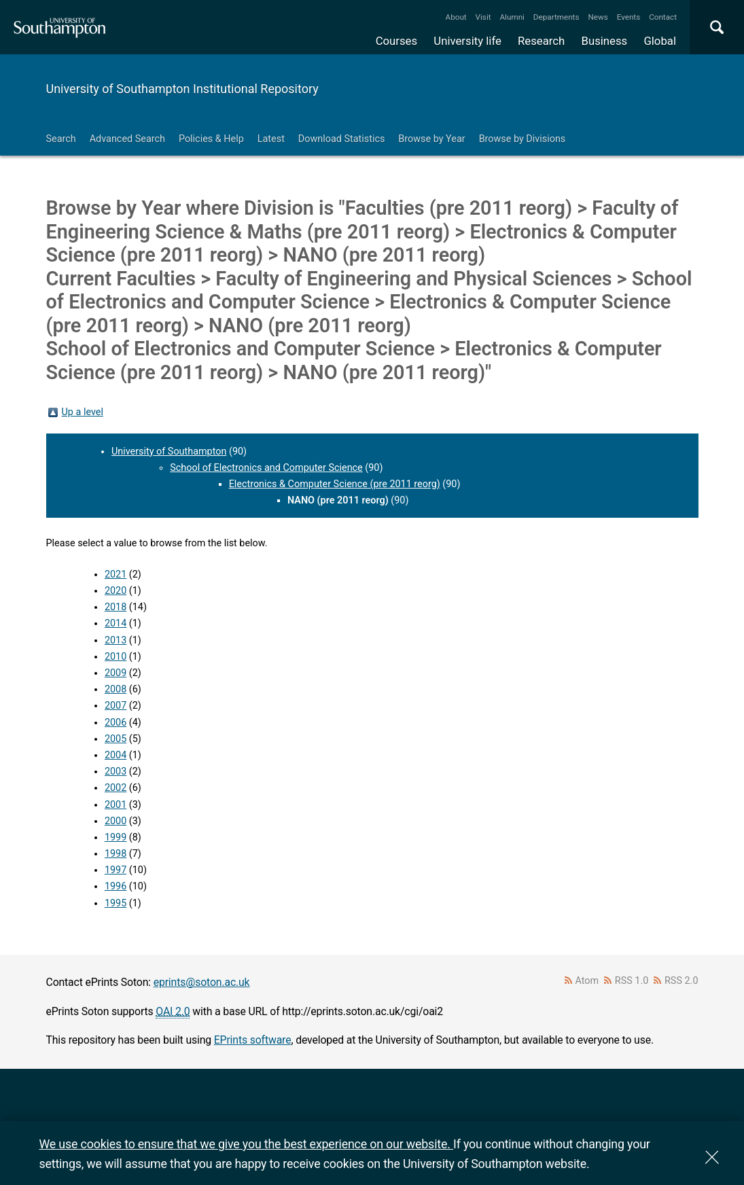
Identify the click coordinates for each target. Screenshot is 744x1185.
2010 (115, 656)
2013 (115, 640)
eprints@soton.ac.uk (202, 982)
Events (629, 17)
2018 (115, 607)
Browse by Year (431, 139)
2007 (115, 705)
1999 (115, 837)
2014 (115, 623)
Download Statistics (341, 139)
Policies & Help (211, 139)
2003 (115, 771)
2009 (115, 673)
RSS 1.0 (632, 981)
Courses (396, 41)
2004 (115, 755)
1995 (115, 903)
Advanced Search (127, 139)
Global (659, 41)
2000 (115, 821)
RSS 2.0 (681, 981)
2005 (115, 739)
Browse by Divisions (522, 139)
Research (541, 41)
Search (61, 139)
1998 (115, 854)
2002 (115, 788)
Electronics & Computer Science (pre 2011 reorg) (334, 484)
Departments (556, 17)
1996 (115, 886)
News (597, 17)
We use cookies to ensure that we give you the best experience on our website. (246, 1144)
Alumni (511, 17)
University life (467, 41)
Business (605, 41)
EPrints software (252, 1039)
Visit (483, 17)
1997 (115, 870)
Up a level (82, 412)
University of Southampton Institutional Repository (182, 89)
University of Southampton (169, 451)
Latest (271, 139)
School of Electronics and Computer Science (266, 468)
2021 (115, 574)
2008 (115, 689)
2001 (115, 805)
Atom (587, 981)
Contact (663, 17)
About (456, 17)
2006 (115, 722)
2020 (115, 591)
